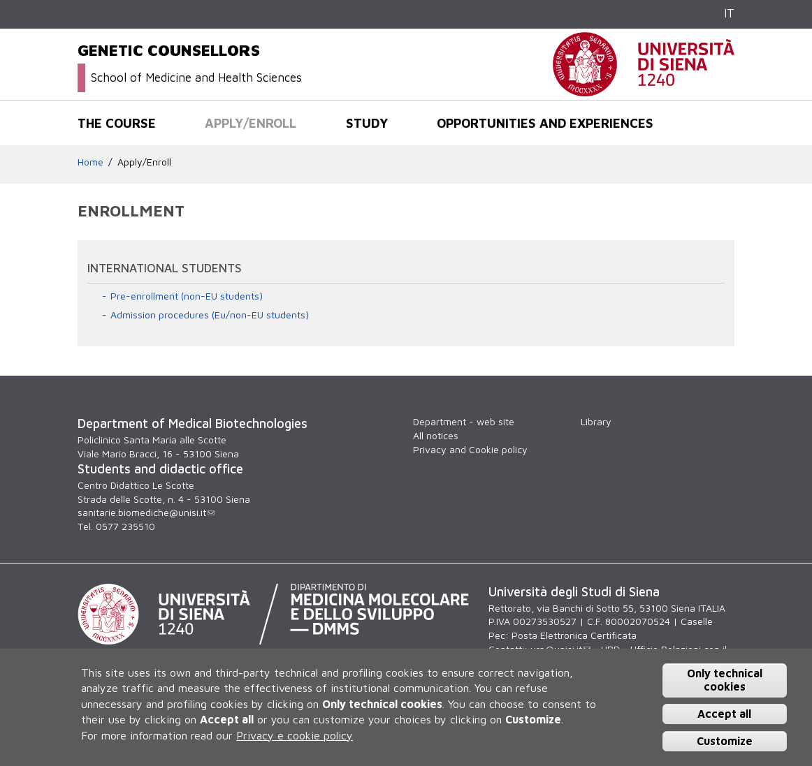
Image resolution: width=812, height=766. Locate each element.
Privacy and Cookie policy (470, 449)
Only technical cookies (724, 680)
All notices (435, 435)
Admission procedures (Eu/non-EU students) (209, 315)
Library (596, 421)
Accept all (724, 713)
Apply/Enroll (250, 123)
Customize (725, 741)
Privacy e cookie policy (294, 735)
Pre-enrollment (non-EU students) (186, 296)
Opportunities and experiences (545, 123)
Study (367, 123)
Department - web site (463, 421)
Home (90, 162)
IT (729, 13)
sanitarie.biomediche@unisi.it (146, 512)
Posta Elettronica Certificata (574, 635)
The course (117, 123)
